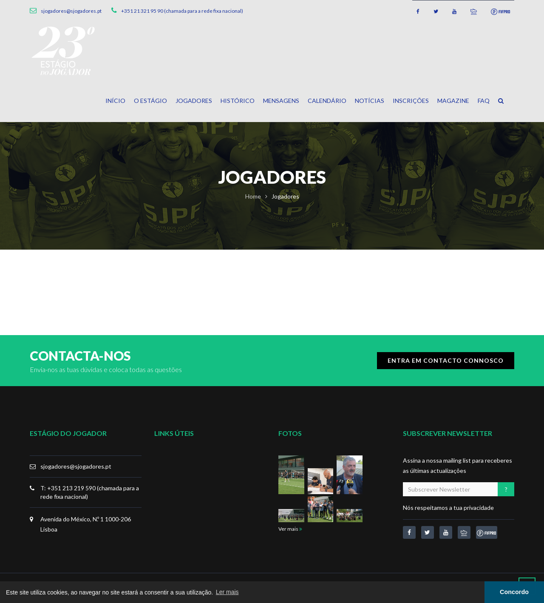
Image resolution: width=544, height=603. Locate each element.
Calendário (327, 100)
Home (253, 196)
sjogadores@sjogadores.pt (75, 466)
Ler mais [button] (227, 592)
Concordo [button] (514, 592)
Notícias (369, 100)
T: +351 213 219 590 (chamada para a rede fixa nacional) (89, 492)
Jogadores (194, 100)
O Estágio (150, 100)
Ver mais (290, 529)
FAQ (484, 100)
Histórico (238, 100)
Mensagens (281, 100)
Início (115, 100)
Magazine (453, 100)
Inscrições (411, 100)
